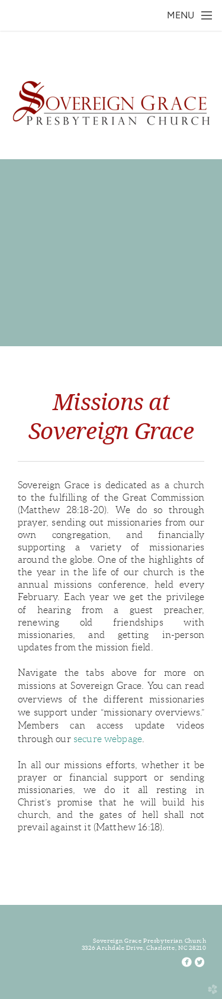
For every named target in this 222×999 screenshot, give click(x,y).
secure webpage (107, 739)
